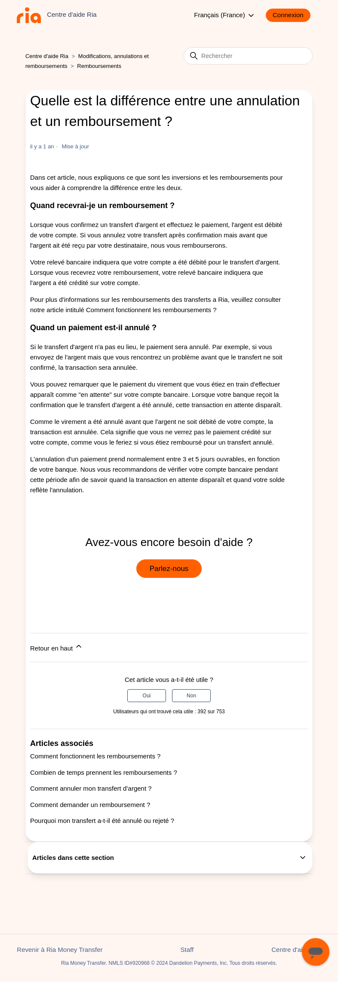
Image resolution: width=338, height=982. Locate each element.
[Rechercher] (248, 55)
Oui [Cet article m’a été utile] (147, 696)
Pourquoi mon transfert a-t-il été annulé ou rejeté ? (102, 820)
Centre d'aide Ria (46, 56)
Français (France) (224, 15)
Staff (187, 949)
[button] (292, 15)
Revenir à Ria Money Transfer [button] (59, 949)
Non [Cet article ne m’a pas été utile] (191, 696)
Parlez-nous (169, 569)
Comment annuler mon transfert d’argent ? (91, 788)
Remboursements (99, 66)
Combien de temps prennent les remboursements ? (103, 772)
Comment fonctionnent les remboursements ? (151, 309)
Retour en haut (56, 647)
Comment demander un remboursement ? (90, 804)
